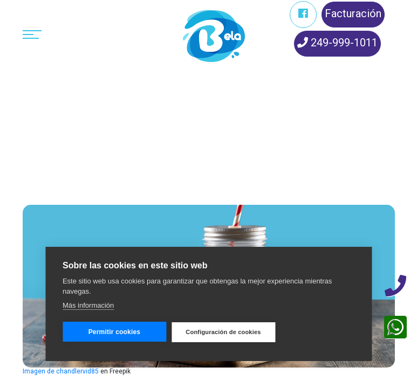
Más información (88, 305)
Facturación (353, 13)
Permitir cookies (114, 332)
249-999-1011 (337, 42)
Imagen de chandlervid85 (61, 371)
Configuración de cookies (223, 332)
